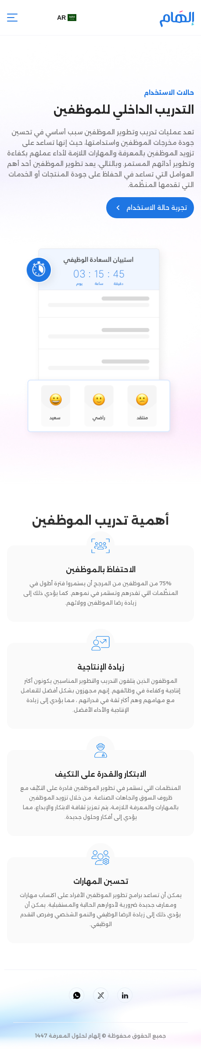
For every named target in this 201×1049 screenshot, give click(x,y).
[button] (69, 17)
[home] (177, 18)
